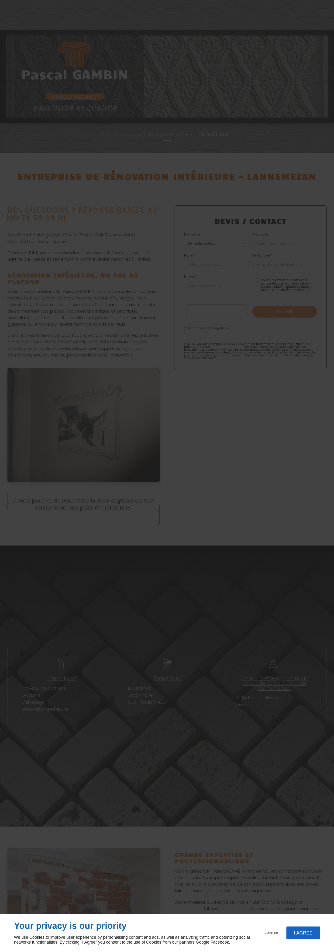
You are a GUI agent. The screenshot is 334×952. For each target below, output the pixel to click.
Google (202, 942)
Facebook (219, 942)
